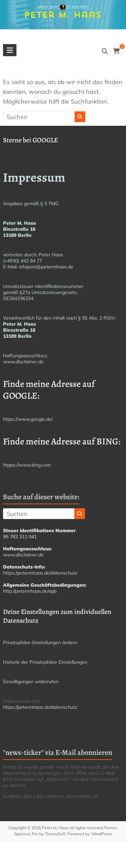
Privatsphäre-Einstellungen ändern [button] (40, 642)
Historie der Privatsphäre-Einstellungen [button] (45, 662)
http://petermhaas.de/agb (29, 591)
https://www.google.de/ (28, 419)
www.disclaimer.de (23, 362)
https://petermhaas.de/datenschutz (40, 573)
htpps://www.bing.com (27, 465)
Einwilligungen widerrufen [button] (30, 682)
